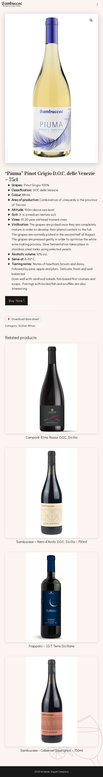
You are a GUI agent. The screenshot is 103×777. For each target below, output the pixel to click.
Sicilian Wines (26, 325)
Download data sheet (25, 319)
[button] (91, 20)
